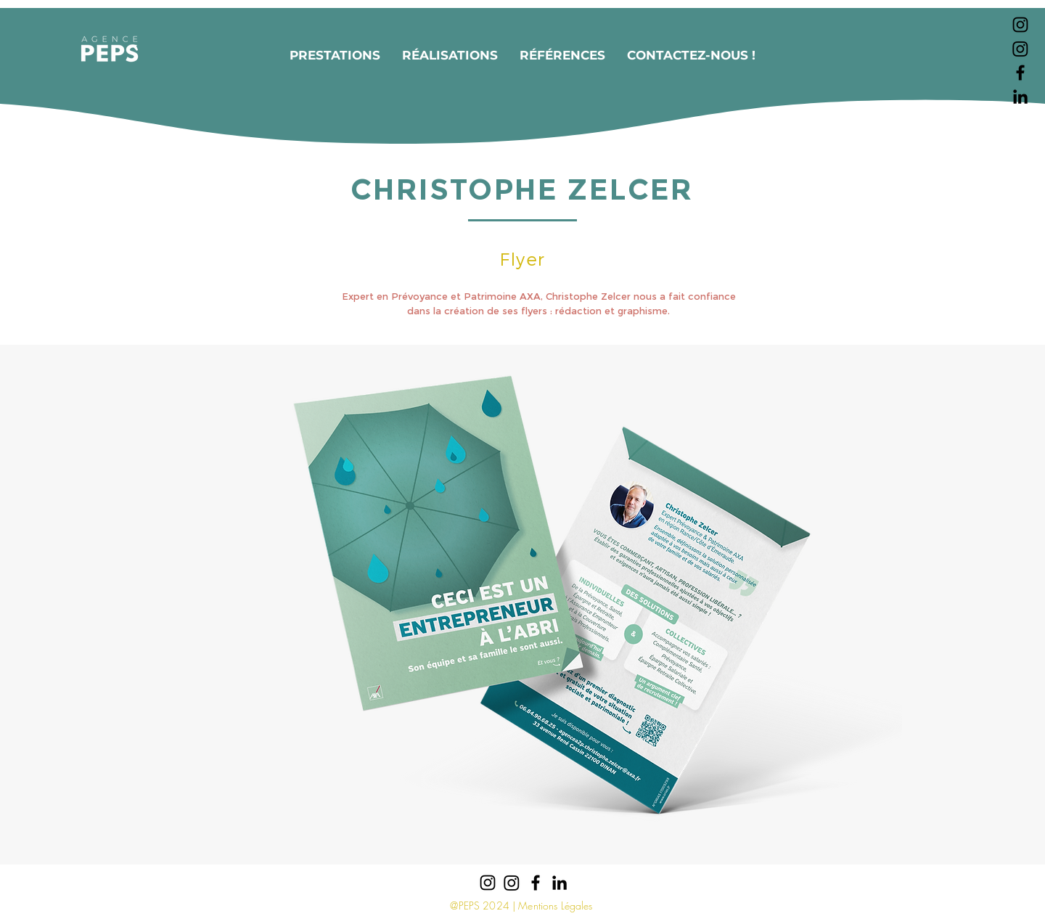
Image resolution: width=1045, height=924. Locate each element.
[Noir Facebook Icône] (1020, 72)
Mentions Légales (555, 905)
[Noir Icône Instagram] (1020, 25)
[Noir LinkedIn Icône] (1020, 96)
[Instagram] (1020, 48)
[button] (335, 55)
